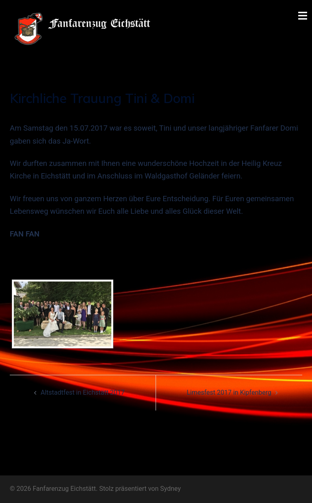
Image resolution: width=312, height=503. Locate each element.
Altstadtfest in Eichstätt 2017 (83, 392)
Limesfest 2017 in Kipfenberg (228, 392)
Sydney (170, 488)
